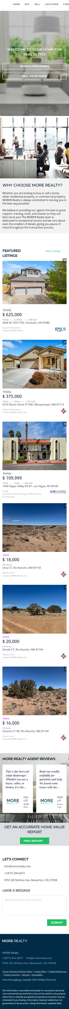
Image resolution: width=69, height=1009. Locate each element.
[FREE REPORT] (34, 841)
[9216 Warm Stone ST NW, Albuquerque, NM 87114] (34, 364)
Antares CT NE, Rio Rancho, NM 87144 (25, 731)
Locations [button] (51, 4)
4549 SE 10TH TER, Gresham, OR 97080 (26, 323)
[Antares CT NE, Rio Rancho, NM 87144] (34, 691)
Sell (37, 4)
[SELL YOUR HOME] (34, 76)
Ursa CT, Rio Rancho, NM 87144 (21, 568)
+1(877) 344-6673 (12, 958)
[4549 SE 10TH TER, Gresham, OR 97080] (34, 282)
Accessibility (37, 974)
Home (16, 4)
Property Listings (12, 974)
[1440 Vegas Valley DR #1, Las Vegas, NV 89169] (34, 446)
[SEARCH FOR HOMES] (34, 66)
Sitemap (25, 974)
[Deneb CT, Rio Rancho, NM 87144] (34, 609)
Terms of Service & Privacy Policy (17, 971)
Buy (27, 4)
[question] (34, 905)
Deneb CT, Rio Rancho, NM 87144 (22, 649)
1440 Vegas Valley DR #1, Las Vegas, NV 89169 (30, 486)
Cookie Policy (40, 971)
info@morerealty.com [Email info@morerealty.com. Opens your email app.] (39, 958)
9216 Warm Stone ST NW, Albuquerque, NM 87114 (33, 404)
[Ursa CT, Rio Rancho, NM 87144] (34, 527)
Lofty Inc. (18, 979)
